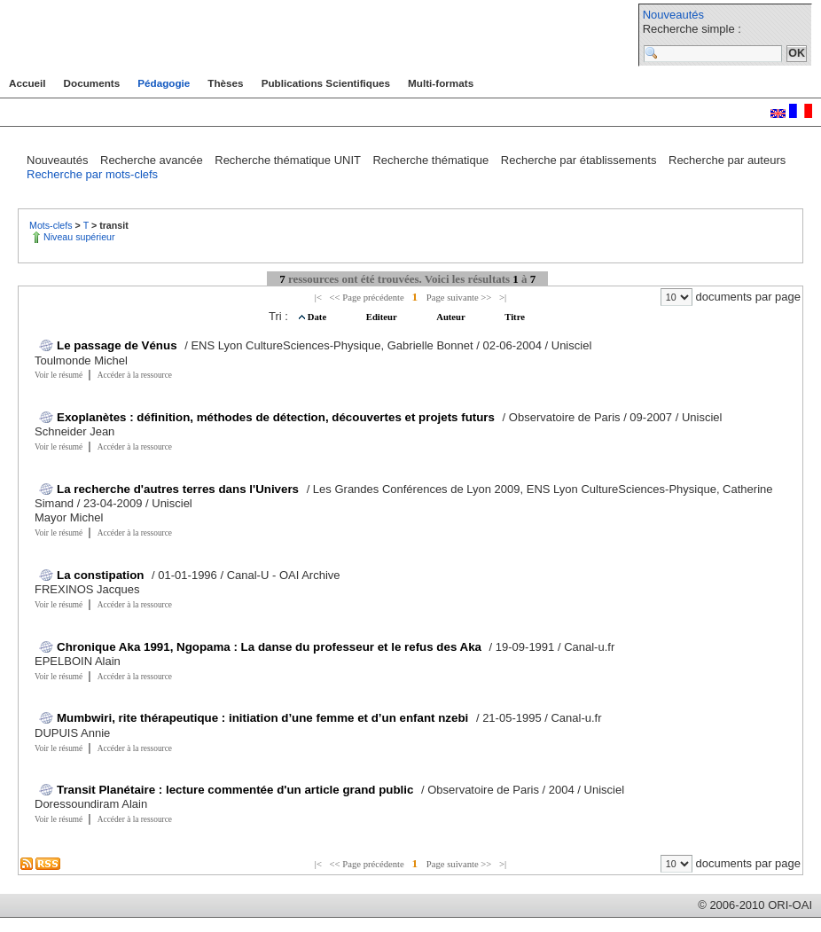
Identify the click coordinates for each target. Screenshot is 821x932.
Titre (514, 317)
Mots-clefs (52, 225)
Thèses (225, 83)
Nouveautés (673, 14)
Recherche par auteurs (727, 160)
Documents (92, 83)
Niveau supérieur (79, 236)
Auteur (451, 317)
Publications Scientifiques (326, 83)
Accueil (27, 83)
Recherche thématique (431, 160)
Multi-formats (440, 83)
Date (318, 317)
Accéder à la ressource (135, 375)
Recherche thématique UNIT (289, 160)
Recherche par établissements (580, 160)
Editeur (382, 317)
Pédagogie (163, 83)
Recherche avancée (153, 160)
